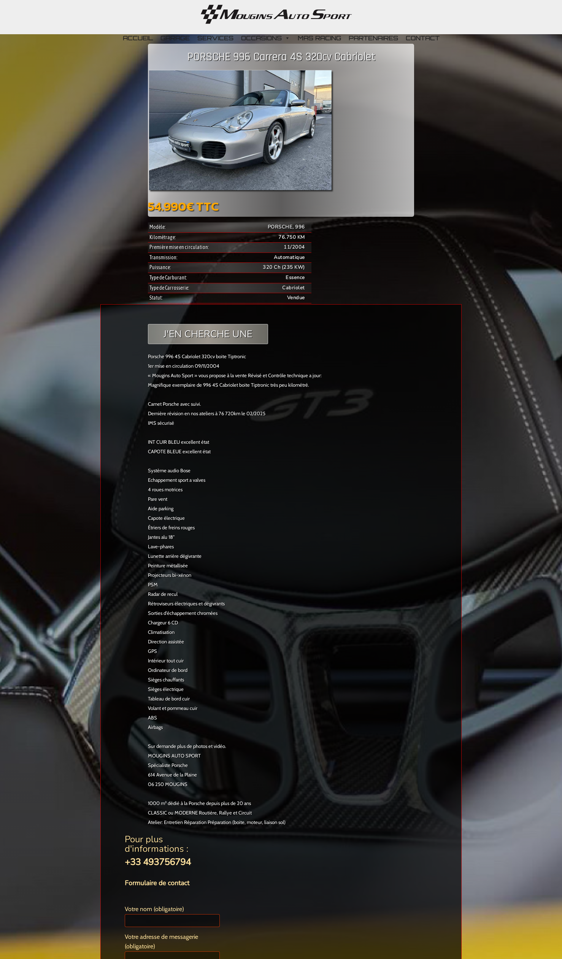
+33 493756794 (158, 862)
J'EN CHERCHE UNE (208, 334)
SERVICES (215, 38)
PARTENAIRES (373, 38)
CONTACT (423, 38)
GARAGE (175, 38)
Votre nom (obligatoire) (172, 916)
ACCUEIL (138, 38)
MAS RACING (319, 38)
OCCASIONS (265, 38)
